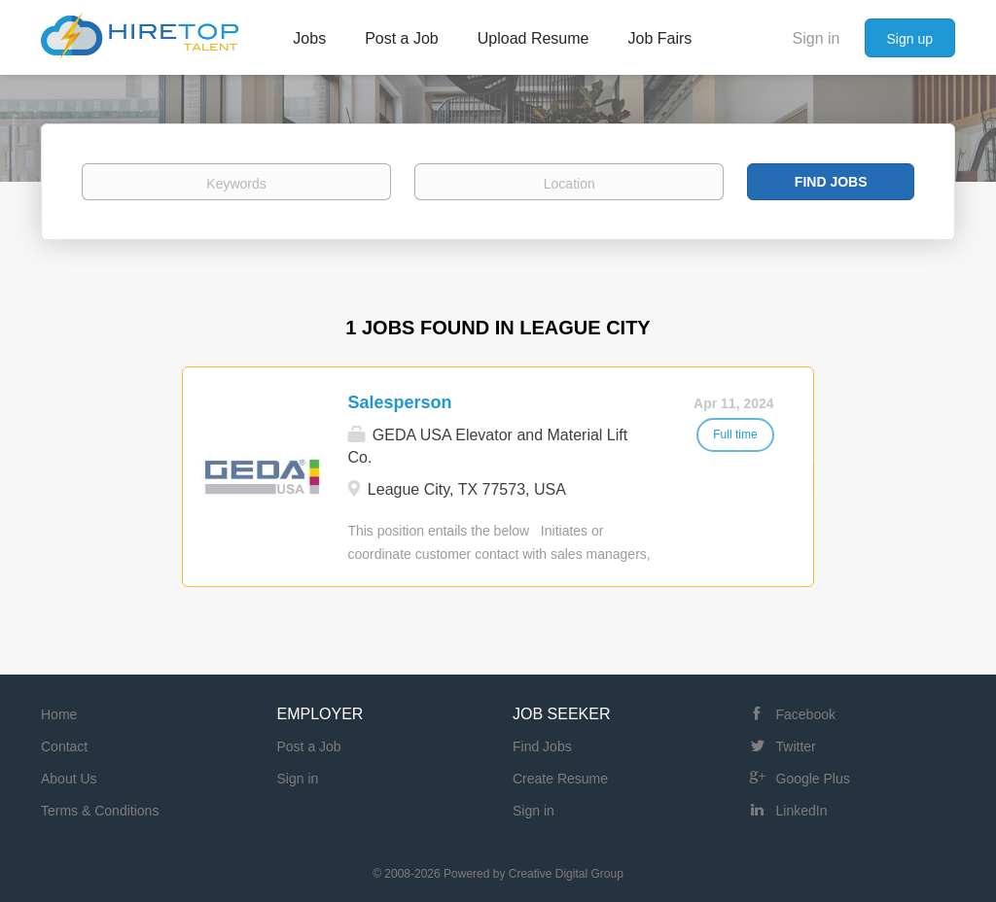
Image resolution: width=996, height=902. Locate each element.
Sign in (816, 38)
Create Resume (560, 778)
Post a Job (309, 746)
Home (59, 714)
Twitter (796, 746)
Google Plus (813, 778)
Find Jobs (831, 182)
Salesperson (399, 402)
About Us (69, 778)
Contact (64, 746)
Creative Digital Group (566, 874)
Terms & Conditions (100, 810)
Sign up (910, 39)
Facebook (806, 714)
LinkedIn (802, 810)
